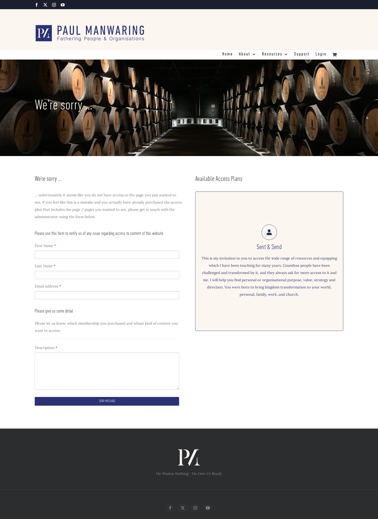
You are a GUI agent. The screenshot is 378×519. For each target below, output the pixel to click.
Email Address (48, 286)
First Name (45, 245)
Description (46, 347)
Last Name (45, 266)
